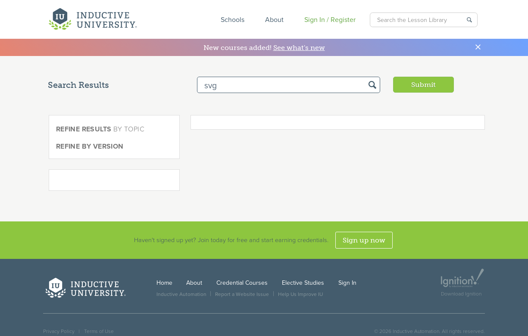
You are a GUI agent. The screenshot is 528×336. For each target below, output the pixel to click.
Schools (232, 20)
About (274, 20)
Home (164, 282)
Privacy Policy (59, 331)
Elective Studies (303, 282)
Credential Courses (242, 282)
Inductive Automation (181, 294)
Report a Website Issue (242, 294)
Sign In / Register (330, 20)
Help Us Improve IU (300, 294)
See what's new (299, 48)
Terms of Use (99, 331)
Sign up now (364, 240)
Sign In (347, 282)
